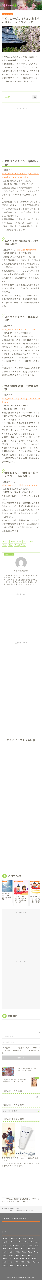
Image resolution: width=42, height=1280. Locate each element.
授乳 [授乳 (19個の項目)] (30, 1252)
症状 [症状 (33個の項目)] (23, 1258)
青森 (23, 545)
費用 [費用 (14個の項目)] (29, 1262)
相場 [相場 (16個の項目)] (35, 1258)
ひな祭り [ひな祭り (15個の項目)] (6, 1242)
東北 (5, 545)
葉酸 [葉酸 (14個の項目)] (23, 1262)
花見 (17, 545)
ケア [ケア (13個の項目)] (22, 1242)
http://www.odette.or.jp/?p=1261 (18, 329)
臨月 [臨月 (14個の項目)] (17, 1262)
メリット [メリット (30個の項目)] (17, 1245)
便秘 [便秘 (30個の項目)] (5, 1248)
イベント (6, 541)
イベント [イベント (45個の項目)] (14, 1242)
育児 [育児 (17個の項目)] (11, 1262)
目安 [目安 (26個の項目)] (29, 1258)
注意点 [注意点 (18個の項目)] (11, 1255)
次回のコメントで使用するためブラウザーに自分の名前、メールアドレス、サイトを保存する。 (21, 1050)
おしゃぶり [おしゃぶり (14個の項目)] (23, 1238)
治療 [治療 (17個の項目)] (5, 1255)
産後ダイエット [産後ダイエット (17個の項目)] (8, 1258)
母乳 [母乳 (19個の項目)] (36, 1252)
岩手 (32, 541)
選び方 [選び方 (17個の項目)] (5, 1265)
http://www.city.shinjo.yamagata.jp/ (20, 485)
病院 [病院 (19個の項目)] (17, 1258)
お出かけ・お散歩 (7, 14)
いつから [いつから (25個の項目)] (6, 1238)
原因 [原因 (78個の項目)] (17, 1248)
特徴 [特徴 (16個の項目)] (18, 1255)
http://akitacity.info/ (26, 249)
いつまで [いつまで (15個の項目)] (14, 1238)
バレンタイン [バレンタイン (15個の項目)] (7, 1245)
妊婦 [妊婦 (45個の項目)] (5, 1252)
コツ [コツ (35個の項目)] (28, 1242)
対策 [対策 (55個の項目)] (24, 1252)
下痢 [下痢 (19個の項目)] (31, 1245)
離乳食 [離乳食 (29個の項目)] (13, 1265)
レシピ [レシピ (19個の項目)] (24, 1245)
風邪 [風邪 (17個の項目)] (19, 1265)
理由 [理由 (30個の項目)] (24, 1255)
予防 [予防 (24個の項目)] (37, 1245)
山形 (26, 541)
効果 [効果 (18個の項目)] (11, 1248)
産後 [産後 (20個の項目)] (30, 1255)
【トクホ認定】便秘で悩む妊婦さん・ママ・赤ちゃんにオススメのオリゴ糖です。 (20, 1200)
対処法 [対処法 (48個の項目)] (17, 1252)
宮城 (19, 541)
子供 (13, 541)
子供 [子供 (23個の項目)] (11, 1252)
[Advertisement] (21, 132)
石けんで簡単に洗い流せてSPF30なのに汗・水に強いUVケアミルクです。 (20, 1164)
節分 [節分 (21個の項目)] (5, 1262)
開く (35, 97)
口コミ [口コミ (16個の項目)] (24, 1248)
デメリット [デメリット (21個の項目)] (35, 1242)
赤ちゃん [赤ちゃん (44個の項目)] (36, 1262)
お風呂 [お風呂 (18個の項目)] (31, 1238)
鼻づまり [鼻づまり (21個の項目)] (26, 1265)
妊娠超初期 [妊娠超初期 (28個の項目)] (32, 1248)
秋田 (11, 545)
